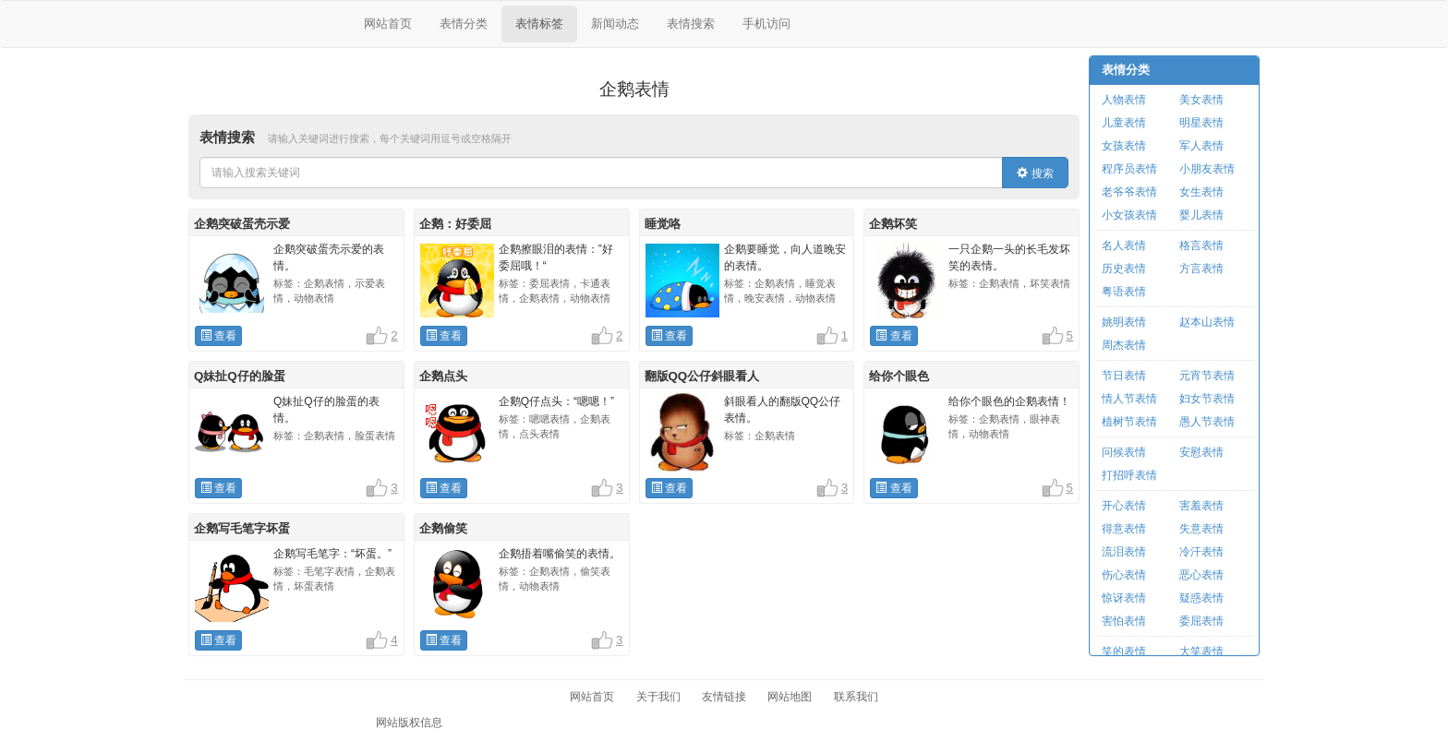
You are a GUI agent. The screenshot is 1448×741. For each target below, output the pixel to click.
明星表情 (1201, 122)
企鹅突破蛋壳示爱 (242, 224)
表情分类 (464, 23)
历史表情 (1124, 268)
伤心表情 (1124, 574)
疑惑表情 (1201, 598)
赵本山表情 (1207, 322)
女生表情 (1201, 191)
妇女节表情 (1207, 398)
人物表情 (1124, 99)
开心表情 (1124, 505)
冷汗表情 (1201, 551)
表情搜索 (691, 23)
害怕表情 (1124, 621)
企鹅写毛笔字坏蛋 (242, 528)
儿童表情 (1124, 122)
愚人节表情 (1207, 421)
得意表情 (1124, 528)
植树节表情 (1129, 421)
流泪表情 (1124, 551)
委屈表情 (1201, 621)
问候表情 (1124, 452)
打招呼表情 (1129, 475)
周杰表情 (1124, 345)
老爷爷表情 (1129, 191)
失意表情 (1201, 528)
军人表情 (1201, 145)
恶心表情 (1201, 574)
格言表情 (1201, 245)
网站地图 (789, 696)
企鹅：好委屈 (455, 224)
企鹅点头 (443, 376)
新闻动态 (615, 23)
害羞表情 (1201, 505)
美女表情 (1201, 99)
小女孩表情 (1129, 215)
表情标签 (539, 23)
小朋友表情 (1207, 168)
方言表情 (1201, 268)
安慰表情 (1201, 452)
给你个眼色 (899, 376)
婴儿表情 (1201, 215)
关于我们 (658, 696)
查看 (218, 335)
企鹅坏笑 (893, 224)
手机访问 (766, 23)
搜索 (1035, 173)
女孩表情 (1124, 145)
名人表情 (1124, 245)
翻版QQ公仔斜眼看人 (702, 376)
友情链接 (724, 696)
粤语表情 (1124, 291)
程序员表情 (1129, 168)
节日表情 (1124, 375)
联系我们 (856, 696)
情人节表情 (1129, 398)
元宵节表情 (1207, 375)
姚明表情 (1124, 322)
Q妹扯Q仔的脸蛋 (239, 376)
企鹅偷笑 (443, 528)
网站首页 (388, 23)
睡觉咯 (663, 224)
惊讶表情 (1124, 598)
